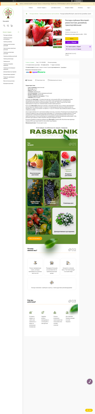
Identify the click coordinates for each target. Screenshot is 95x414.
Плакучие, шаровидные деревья (9, 77)
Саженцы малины (7, 41)
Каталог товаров (7, 32)
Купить (71, 38)
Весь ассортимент (34, 238)
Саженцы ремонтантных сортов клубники (49, 13)
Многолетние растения (8, 81)
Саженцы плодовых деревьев (8, 64)
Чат (89, 410)
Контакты (80, 7)
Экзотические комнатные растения (9, 49)
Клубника (68, 169)
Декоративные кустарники (9, 71)
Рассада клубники (7, 35)
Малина (68, 171)
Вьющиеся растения (8, 83)
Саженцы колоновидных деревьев (9, 68)
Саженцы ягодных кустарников (7, 38)
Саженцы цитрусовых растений (8, 53)
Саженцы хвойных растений (10, 56)
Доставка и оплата (55, 7)
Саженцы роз (6, 61)
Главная (31, 7)
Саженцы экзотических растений (9, 45)
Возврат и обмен (69, 7)
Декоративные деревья (9, 74)
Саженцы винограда (8, 58)
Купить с (71, 42)
